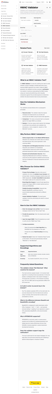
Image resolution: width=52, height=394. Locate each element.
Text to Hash (23, 28)
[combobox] (42, 31)
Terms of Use (29, 387)
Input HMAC (23, 44)
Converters (9, 46)
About (23, 387)
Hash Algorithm (37, 28)
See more (47, 82)
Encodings (9, 43)
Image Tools (9, 11)
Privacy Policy (37, 387)
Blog (47, 387)
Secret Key (22, 38)
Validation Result (24, 50)
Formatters (9, 48)
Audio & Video (9, 8)
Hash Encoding (37, 34)
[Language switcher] (50, 2)
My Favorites (9, 5)
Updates (35, 389)
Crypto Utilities (9, 13)
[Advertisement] (35, 20)
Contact (43, 387)
